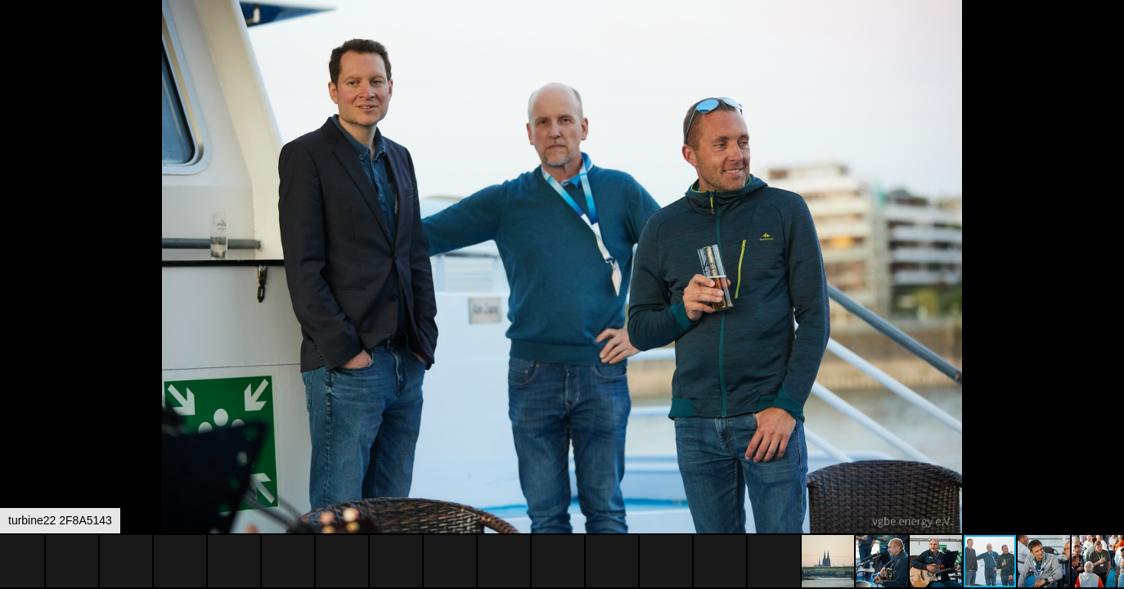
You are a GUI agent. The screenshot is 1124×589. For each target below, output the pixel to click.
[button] (1109, 42)
